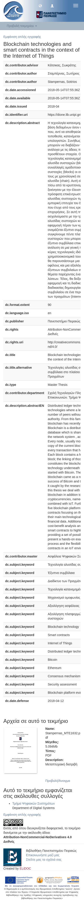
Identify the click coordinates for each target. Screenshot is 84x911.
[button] (40, 5)
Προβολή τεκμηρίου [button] (22, 26)
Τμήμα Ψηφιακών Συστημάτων (33, 803)
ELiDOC (25, 868)
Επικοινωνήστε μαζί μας (42, 855)
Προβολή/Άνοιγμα (57, 781)
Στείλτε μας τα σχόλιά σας (43, 859)
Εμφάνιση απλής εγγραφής (22, 37)
